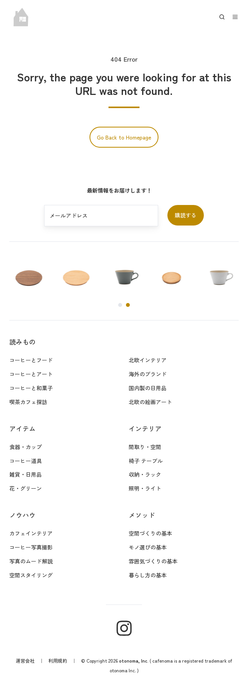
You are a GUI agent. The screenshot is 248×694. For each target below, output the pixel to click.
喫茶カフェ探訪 (28, 402)
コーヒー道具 (25, 461)
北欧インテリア (148, 360)
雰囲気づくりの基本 (153, 561)
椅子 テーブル (146, 461)
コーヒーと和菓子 (31, 388)
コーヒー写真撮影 (31, 547)
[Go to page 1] (120, 305)
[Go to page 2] (128, 305)
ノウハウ (22, 515)
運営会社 (25, 660)
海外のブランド (148, 374)
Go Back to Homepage (124, 137)
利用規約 (57, 660)
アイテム (22, 428)
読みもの (22, 341)
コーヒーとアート (31, 374)
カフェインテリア (31, 533)
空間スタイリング (31, 575)
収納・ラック (145, 474)
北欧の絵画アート (150, 402)
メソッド (142, 515)
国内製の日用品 (148, 388)
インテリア (145, 428)
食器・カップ (25, 447)
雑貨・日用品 (25, 474)
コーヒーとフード (31, 360)
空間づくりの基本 (150, 533)
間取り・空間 (145, 447)
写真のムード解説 (31, 561)
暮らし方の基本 (148, 575)
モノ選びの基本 (148, 547)
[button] (222, 17)
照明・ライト (145, 488)
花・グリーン (25, 488)
